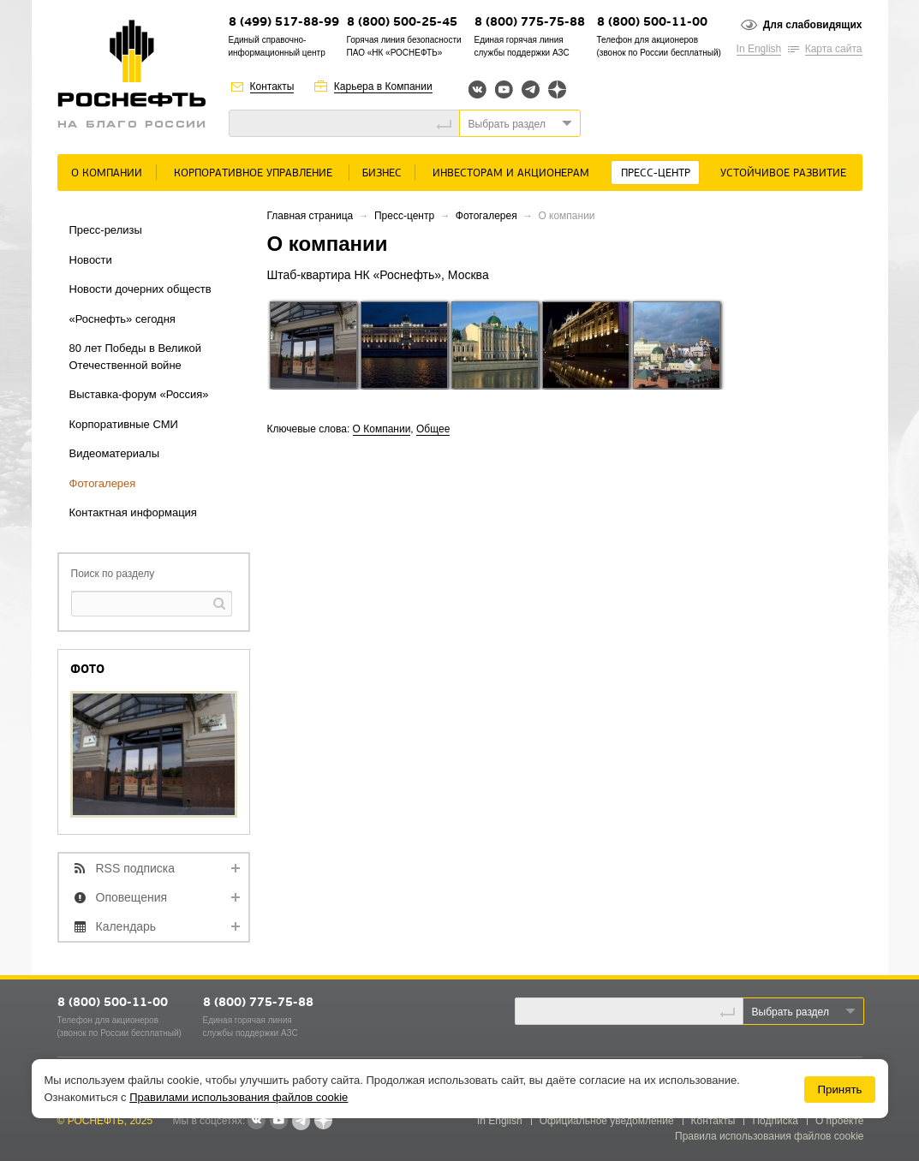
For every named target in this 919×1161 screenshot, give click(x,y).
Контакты (272, 86)
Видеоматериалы (114, 453)
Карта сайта (833, 49)
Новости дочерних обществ (140, 289)
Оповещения (132, 897)
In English (759, 49)
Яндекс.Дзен (557, 89)
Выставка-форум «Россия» (139, 394)
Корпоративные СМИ (123, 424)
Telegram (531, 89)
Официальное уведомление (607, 1121)
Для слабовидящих (812, 25)
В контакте (256, 1121)
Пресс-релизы (105, 229)
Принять (839, 1089)
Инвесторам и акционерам (511, 173)
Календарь (126, 926)
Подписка (774, 1121)
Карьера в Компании (383, 86)
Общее (433, 429)
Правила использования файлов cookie (769, 1136)
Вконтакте (477, 89)
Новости (90, 259)
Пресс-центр (655, 173)
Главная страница (310, 216)
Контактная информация (133, 512)
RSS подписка (136, 868)
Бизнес (382, 173)
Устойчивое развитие (783, 173)
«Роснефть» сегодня (122, 319)
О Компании (106, 173)
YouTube (504, 89)
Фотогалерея (102, 483)
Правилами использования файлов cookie (238, 1097)
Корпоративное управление (253, 173)
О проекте (839, 1121)
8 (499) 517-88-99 (284, 22)
